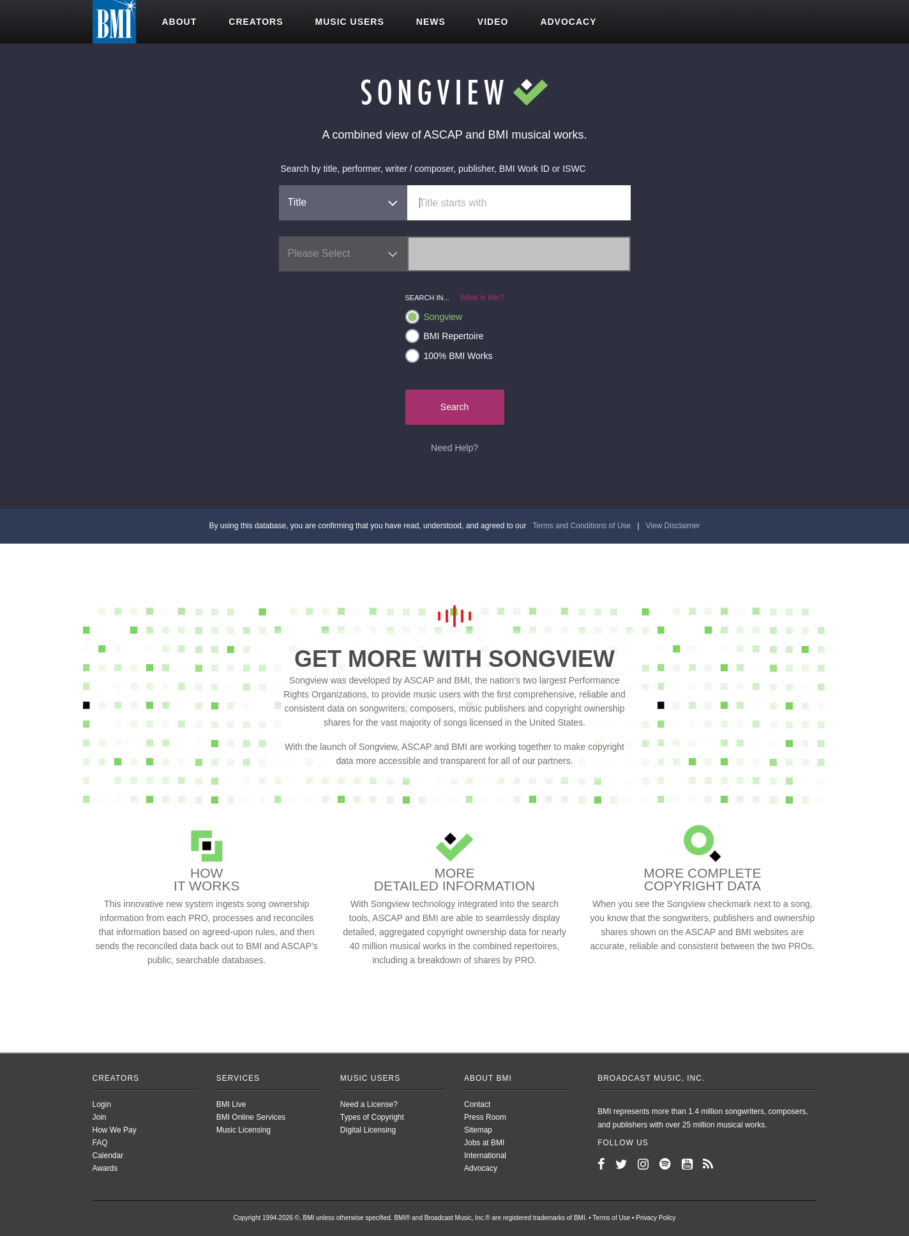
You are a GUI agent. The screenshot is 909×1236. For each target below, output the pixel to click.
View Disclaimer (672, 525)
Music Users (370, 1078)
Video (493, 22)
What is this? (482, 297)
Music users (349, 22)
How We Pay (115, 1129)
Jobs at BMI (484, 1142)
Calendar (108, 1155)
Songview (434, 317)
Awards (105, 1168)
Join (100, 1117)
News (431, 22)
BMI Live (231, 1104)
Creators (256, 22)
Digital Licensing (368, 1129)
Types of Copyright (372, 1117)
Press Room (485, 1117)
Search (454, 407)
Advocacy (568, 22)
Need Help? (454, 448)
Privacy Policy (655, 1217)
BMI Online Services (251, 1117)
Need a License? (369, 1104)
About (179, 22)
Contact (477, 1104)
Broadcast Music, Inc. (651, 1078)
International (485, 1155)
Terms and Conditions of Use (581, 525)
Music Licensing (243, 1129)
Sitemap (478, 1129)
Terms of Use (611, 1217)
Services (238, 1078)
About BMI (488, 1078)
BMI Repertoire (444, 336)
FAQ (100, 1142)
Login (102, 1104)
